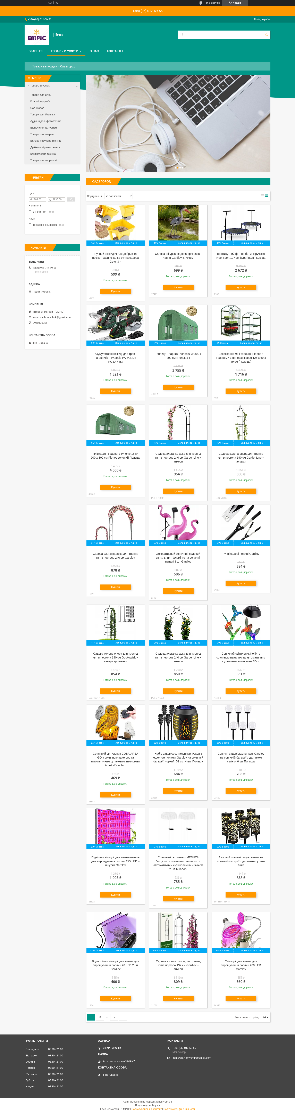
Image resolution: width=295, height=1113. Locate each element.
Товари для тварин (42, 134)
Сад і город (37, 107)
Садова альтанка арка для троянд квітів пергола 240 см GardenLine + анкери (178, 457)
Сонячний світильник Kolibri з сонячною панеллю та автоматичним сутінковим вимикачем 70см (240, 657)
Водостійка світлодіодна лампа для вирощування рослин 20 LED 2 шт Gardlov (115, 965)
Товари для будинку (42, 114)
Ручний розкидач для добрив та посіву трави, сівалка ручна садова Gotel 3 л (115, 257)
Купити (115, 291)
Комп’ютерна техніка (43, 153)
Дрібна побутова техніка (45, 147)
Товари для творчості (43, 160)
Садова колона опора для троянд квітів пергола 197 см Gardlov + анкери (178, 965)
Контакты (115, 51)
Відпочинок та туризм (43, 127)
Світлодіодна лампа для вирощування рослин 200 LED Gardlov (241, 965)
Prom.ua (167, 1101)
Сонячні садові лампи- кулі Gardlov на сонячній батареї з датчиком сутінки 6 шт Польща (241, 757)
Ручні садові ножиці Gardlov (240, 553)
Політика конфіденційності (179, 1109)
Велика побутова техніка (45, 140)
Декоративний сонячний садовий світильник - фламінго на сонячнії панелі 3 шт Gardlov (178, 557)
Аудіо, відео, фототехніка (45, 121)
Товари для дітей (40, 94)
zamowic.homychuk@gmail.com (52, 317)
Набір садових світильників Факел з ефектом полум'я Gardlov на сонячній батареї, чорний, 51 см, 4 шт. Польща (178, 757)
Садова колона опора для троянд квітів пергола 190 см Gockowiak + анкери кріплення (115, 657)
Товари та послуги (44, 66)
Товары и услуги (64, 51)
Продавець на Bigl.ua (147, 1105)
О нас (94, 51)
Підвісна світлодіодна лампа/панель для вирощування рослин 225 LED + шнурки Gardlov (115, 861)
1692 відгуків (212, 2)
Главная (36, 51)
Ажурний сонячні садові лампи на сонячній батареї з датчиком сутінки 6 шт (241, 861)
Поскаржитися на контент (147, 1109)
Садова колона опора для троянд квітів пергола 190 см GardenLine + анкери (241, 457)
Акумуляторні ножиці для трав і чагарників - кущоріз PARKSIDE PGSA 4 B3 (115, 357)
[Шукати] (266, 35)
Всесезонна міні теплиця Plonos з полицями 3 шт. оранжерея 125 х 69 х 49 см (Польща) (241, 357)
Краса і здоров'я (40, 101)
